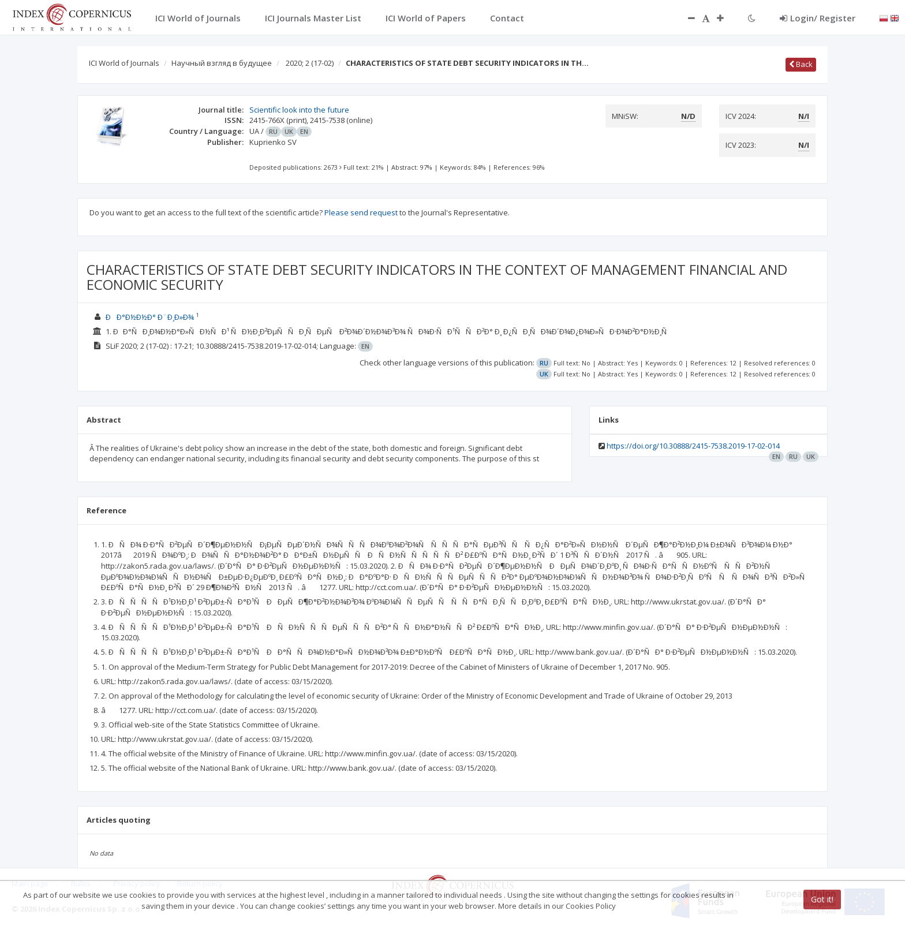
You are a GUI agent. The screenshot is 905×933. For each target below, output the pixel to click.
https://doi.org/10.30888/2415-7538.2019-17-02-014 (693, 446)
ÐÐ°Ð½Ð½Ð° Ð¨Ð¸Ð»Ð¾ (150, 317)
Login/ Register (817, 18)
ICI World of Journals (124, 63)
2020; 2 (310, 63)
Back (801, 64)
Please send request (361, 212)
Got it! (822, 899)
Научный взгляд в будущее (221, 63)
